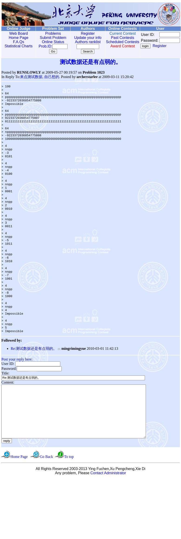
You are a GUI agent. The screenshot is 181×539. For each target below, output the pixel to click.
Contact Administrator (108, 533)
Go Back (46, 517)
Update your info (82, 38)
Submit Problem (50, 38)
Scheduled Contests (116, 44)
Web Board (17, 33)
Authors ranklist (83, 42)
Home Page (17, 38)
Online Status (50, 42)
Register (83, 33)
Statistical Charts (17, 46)
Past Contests (115, 38)
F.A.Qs (17, 42)
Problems (50, 33)
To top (69, 517)
